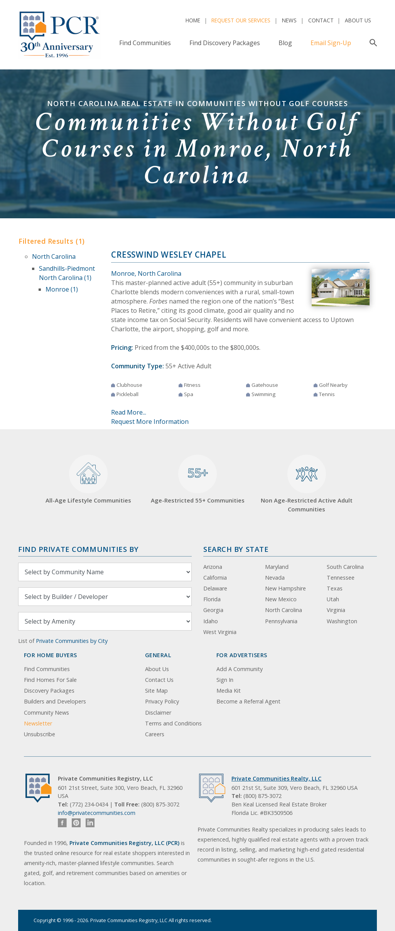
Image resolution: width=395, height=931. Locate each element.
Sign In (224, 679)
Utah (333, 599)
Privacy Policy (162, 701)
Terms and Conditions (173, 723)
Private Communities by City (72, 640)
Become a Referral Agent (248, 701)
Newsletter (38, 723)
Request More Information (150, 421)
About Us (358, 20)
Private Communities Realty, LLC (276, 778)
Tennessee (340, 577)
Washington (342, 621)
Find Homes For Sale (50, 679)
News (289, 20)
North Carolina (54, 256)
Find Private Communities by (78, 549)
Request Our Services (240, 20)
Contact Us (159, 679)
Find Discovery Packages (224, 43)
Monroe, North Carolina (146, 273)
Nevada (275, 577)
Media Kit (228, 690)
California (215, 577)
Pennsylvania (281, 621)
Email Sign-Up (331, 43)
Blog (285, 43)
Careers (154, 734)
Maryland (277, 566)
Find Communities (145, 43)
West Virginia (219, 632)
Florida (212, 599)
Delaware (215, 588)
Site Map (156, 690)
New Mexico (281, 599)
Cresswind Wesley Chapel (168, 254)
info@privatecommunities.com (96, 812)
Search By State (235, 549)
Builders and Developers (55, 701)
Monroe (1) (62, 289)
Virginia (336, 610)
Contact (321, 20)
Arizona (212, 566)
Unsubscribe (39, 734)
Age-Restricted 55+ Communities (198, 479)
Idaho (210, 621)
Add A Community (239, 669)
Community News (46, 712)
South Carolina (345, 566)
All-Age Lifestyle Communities (88, 479)
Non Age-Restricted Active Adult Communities (307, 484)
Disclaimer (158, 712)
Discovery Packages (49, 690)
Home (193, 20)
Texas (335, 588)
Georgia (213, 610)
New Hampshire (285, 588)
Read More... (128, 412)
